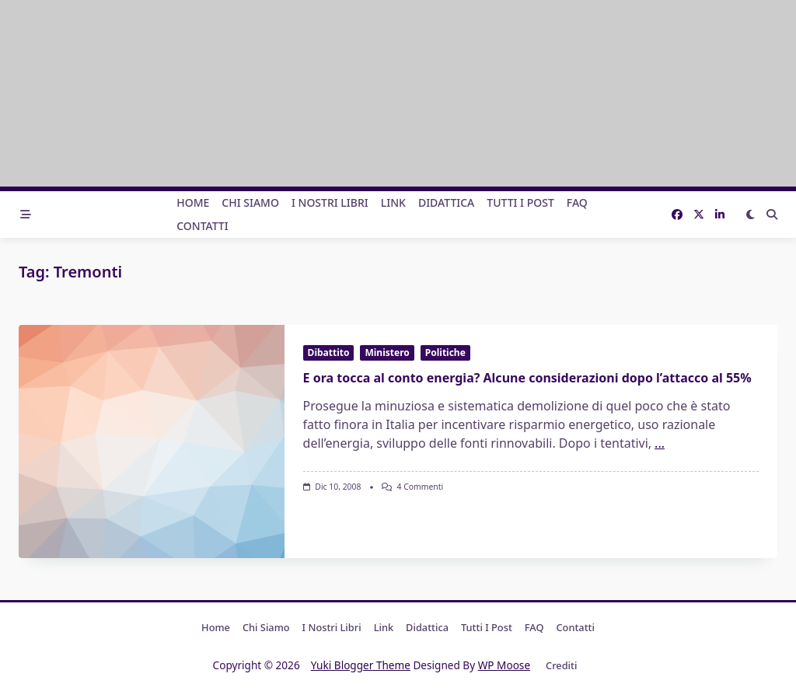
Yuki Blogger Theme (360, 665)
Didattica (446, 202)
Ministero (387, 352)
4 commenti (420, 486)
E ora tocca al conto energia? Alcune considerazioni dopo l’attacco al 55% (527, 377)
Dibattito (329, 352)
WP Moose (504, 665)
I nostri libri (330, 202)
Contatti (202, 225)
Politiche (445, 352)
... (660, 443)
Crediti (561, 665)
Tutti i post (520, 202)
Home (192, 202)
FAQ (577, 202)
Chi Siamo (250, 202)
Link (393, 202)
